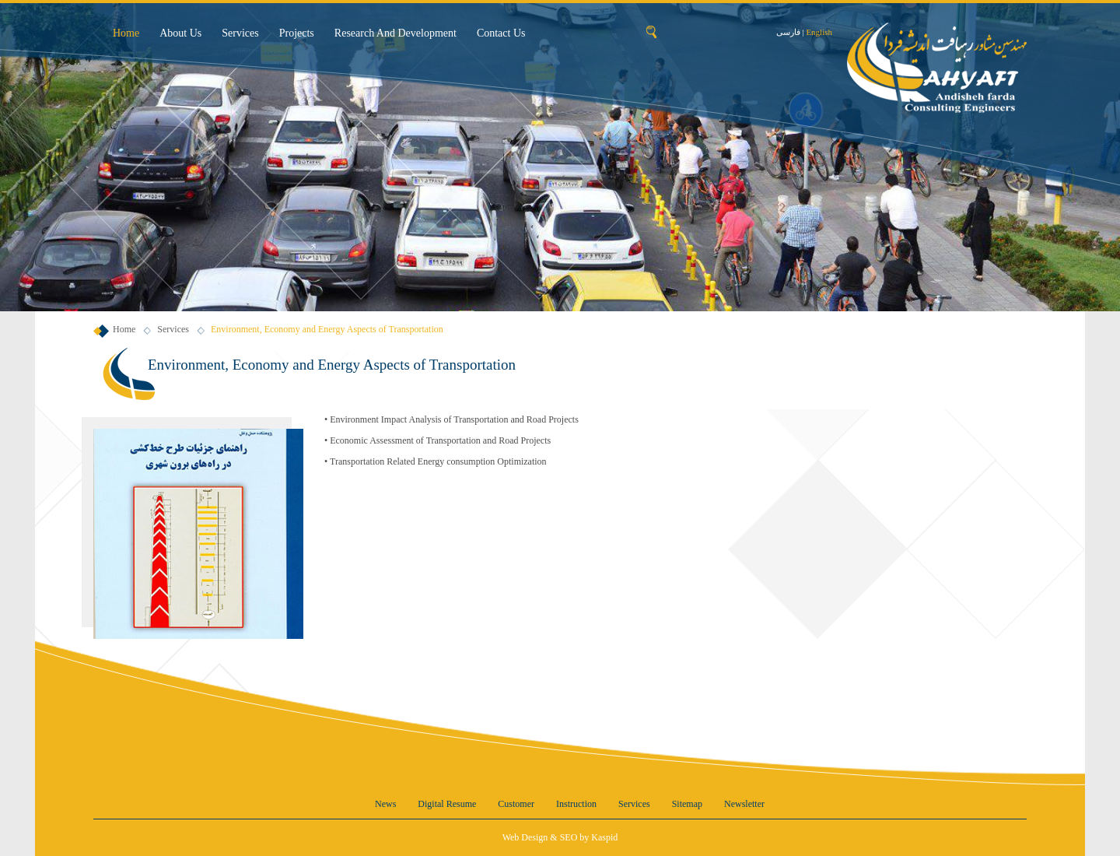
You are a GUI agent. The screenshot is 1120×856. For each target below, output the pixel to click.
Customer (516, 803)
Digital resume (447, 803)
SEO (569, 837)
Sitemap (687, 803)
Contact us (501, 33)
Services (240, 33)
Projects (296, 33)
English (819, 32)
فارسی (788, 32)
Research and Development (395, 33)
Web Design (525, 837)
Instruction (576, 803)
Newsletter (744, 803)
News (385, 803)
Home (126, 33)
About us (180, 33)
